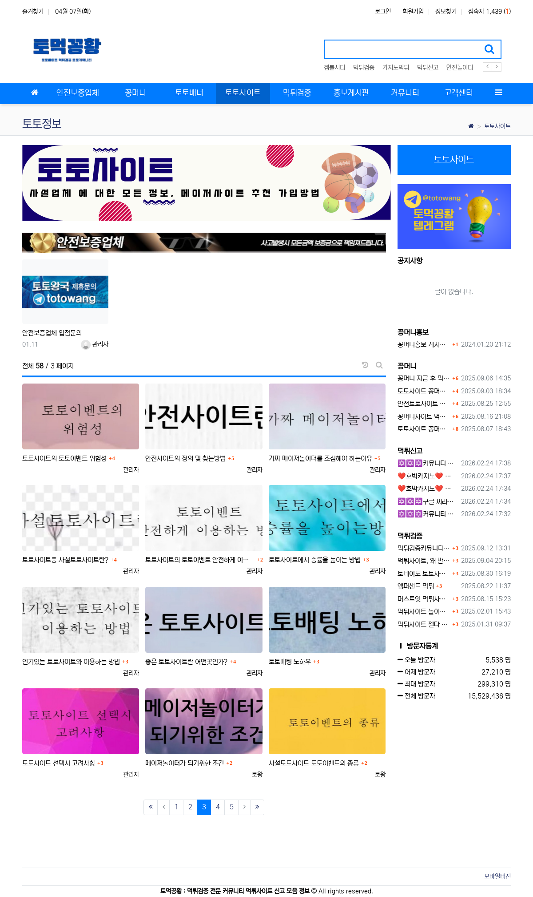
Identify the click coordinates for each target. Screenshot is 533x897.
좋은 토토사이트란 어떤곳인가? (186, 662)
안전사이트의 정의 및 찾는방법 (185, 458)
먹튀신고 (427, 67)
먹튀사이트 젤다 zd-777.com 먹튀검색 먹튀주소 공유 (424, 624)
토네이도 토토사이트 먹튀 (424, 574)
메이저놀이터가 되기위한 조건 (184, 763)
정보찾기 (446, 11)
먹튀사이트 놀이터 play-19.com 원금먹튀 (424, 611)
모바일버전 (497, 876)
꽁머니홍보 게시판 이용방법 (424, 344)
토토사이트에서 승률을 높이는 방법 (315, 560)
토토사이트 (497, 126)
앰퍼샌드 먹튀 (416, 586)
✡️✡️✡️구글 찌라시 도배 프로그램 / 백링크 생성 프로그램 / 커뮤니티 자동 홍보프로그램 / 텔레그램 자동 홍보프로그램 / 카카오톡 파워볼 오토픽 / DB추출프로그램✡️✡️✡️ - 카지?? (428, 501)
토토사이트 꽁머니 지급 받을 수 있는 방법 (424, 429)
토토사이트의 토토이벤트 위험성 (64, 458)
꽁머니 (407, 366)
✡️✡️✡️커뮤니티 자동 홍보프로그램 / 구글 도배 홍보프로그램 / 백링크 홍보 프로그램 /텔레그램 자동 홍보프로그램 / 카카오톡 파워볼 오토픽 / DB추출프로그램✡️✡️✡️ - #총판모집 (428, 463)
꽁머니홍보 (413, 332)
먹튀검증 (363, 67)
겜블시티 (334, 67)
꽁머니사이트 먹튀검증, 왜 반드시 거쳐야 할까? (424, 416)
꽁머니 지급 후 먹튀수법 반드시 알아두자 (424, 378)
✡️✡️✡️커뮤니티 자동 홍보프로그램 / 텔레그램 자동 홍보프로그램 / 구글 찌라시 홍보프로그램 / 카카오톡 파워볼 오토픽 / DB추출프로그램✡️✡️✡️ (428, 514)
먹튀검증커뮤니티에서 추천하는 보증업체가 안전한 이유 (424, 548)
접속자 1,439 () (489, 11)
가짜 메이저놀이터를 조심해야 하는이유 (320, 458)
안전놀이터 (459, 67)
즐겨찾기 (33, 11)
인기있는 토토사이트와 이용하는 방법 (71, 662)
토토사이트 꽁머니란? (424, 391)
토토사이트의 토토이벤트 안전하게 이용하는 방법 (200, 560)
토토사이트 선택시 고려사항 (58, 763)
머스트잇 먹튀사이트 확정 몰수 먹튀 (424, 599)
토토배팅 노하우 (290, 662)
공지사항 (410, 261)
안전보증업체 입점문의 (52, 333)
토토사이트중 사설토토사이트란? (65, 560)
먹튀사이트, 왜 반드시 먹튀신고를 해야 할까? (424, 561)
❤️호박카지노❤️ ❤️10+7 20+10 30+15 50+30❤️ (428, 476)
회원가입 (413, 11)
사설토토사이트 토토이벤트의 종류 (314, 763)
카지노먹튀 (395, 67)
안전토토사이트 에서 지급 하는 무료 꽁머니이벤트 (424, 404)
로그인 (383, 11)
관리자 (94, 344)
